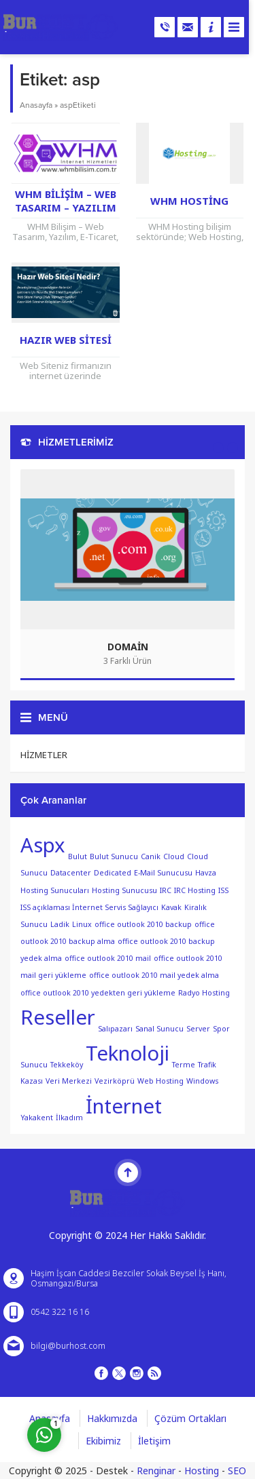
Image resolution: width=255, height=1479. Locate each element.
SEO (237, 1470)
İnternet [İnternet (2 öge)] (124, 1106)
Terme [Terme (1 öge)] (183, 1064)
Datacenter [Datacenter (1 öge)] (70, 872)
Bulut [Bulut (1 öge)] (77, 856)
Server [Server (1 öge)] (198, 1028)
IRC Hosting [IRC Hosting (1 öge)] (195, 889)
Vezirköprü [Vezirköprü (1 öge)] (115, 1081)
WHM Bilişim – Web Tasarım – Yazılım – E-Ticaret (65, 207)
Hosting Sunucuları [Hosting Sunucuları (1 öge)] (54, 889)
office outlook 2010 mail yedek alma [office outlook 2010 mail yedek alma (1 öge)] (154, 975)
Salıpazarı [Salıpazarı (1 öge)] (115, 1028)
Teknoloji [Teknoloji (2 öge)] (127, 1053)
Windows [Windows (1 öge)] (202, 1081)
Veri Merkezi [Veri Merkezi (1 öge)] (69, 1081)
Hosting (201, 1470)
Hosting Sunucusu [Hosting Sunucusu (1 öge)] (124, 889)
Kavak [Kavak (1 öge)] (171, 907)
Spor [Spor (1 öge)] (221, 1028)
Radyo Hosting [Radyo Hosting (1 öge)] (204, 993)
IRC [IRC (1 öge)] (165, 889)
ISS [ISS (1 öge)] (223, 889)
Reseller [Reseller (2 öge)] (57, 1017)
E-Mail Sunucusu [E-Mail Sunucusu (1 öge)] (163, 872)
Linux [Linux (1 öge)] (82, 924)
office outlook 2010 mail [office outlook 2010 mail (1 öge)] (108, 958)
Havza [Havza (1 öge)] (205, 872)
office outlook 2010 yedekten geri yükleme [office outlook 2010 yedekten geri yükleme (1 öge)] (97, 993)
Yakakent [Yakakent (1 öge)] (36, 1117)
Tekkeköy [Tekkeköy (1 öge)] (66, 1064)
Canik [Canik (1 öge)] (150, 856)
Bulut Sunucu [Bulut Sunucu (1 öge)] (114, 856)
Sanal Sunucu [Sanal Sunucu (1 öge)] (159, 1028)
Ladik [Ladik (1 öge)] (59, 924)
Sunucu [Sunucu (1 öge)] (34, 1064)
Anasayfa (36, 105)
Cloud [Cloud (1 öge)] (173, 856)
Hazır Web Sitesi (66, 340)
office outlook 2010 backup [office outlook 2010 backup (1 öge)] (143, 924)
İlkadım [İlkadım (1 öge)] (69, 1117)
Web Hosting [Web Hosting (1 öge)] (160, 1081)
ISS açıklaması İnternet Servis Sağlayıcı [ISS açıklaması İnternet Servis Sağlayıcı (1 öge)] (89, 907)
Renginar (156, 1470)
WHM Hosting (189, 201)
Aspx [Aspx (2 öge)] (42, 845)
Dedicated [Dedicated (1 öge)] (112, 872)
